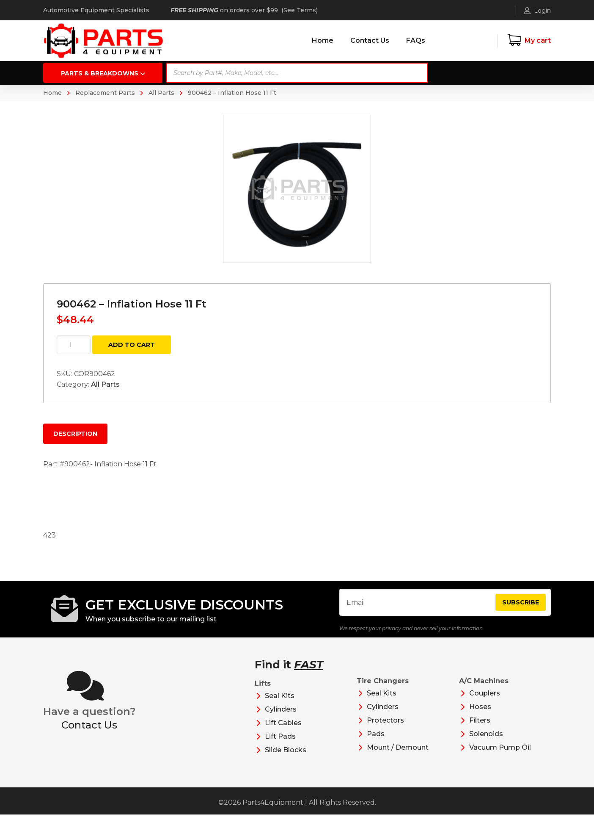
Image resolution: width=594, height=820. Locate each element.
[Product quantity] (74, 344)
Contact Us (89, 730)
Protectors (385, 726)
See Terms (299, 10)
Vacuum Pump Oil (500, 753)
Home (52, 93)
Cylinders (281, 715)
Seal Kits (279, 701)
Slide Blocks (285, 755)
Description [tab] (75, 434)
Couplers (484, 699)
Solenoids (486, 739)
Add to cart (131, 345)
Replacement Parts (105, 93)
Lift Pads (280, 742)
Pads (376, 739)
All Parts (161, 93)
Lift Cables (283, 728)
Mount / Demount (398, 753)
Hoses (480, 712)
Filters (479, 726)
